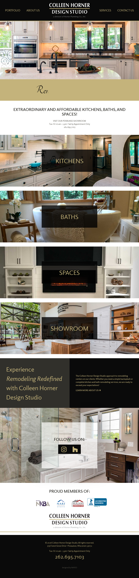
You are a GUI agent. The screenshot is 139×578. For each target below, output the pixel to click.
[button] (69, 50)
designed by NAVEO (69, 567)
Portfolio (12, 10)
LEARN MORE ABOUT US (88, 390)
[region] (69, 50)
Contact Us (125, 10)
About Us (33, 10)
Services (105, 10)
